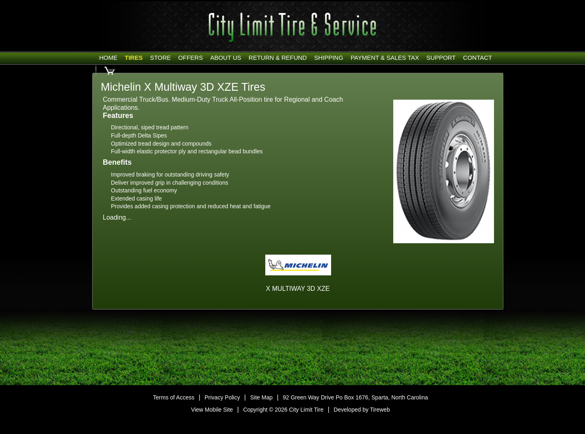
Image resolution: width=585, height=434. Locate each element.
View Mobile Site (212, 409)
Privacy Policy (222, 397)
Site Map (261, 397)
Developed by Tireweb (362, 409)
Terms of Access (174, 397)
